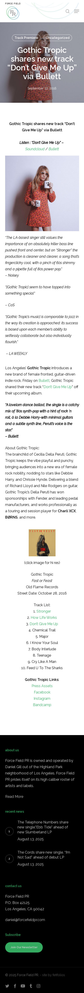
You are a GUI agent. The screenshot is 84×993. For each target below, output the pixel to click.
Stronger (44, 611)
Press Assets (42, 686)
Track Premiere (26, 38)
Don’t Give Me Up (57, 387)
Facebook (42, 692)
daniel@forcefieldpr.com (25, 920)
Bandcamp (42, 705)
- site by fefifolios (52, 975)
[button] (76, 11)
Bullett (54, 149)
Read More (14, 796)
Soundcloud (35, 149)
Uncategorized (57, 38)
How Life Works (44, 617)
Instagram (42, 698)
